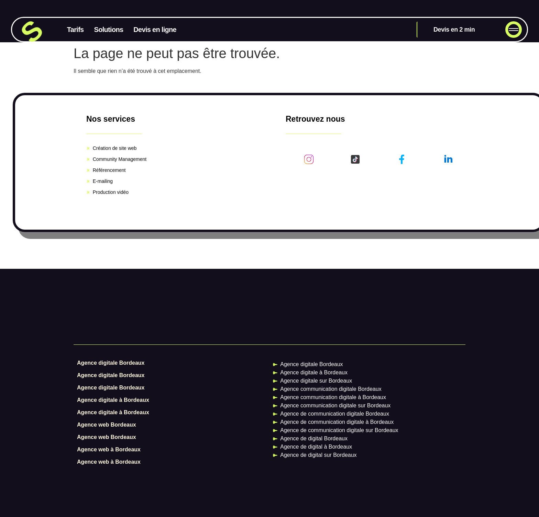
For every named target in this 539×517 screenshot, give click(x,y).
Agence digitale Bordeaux (111, 363)
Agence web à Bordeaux (109, 449)
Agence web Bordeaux (106, 425)
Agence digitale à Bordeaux (113, 400)
